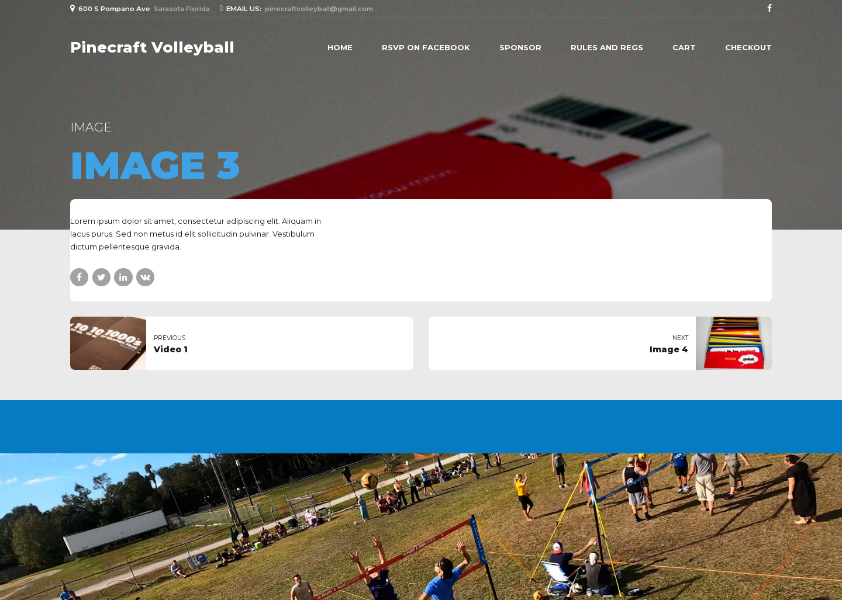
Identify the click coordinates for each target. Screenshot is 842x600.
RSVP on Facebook (426, 47)
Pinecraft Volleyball (152, 47)
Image (91, 127)
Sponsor (520, 47)
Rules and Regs (607, 47)
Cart (684, 47)
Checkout (748, 47)
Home (340, 47)
